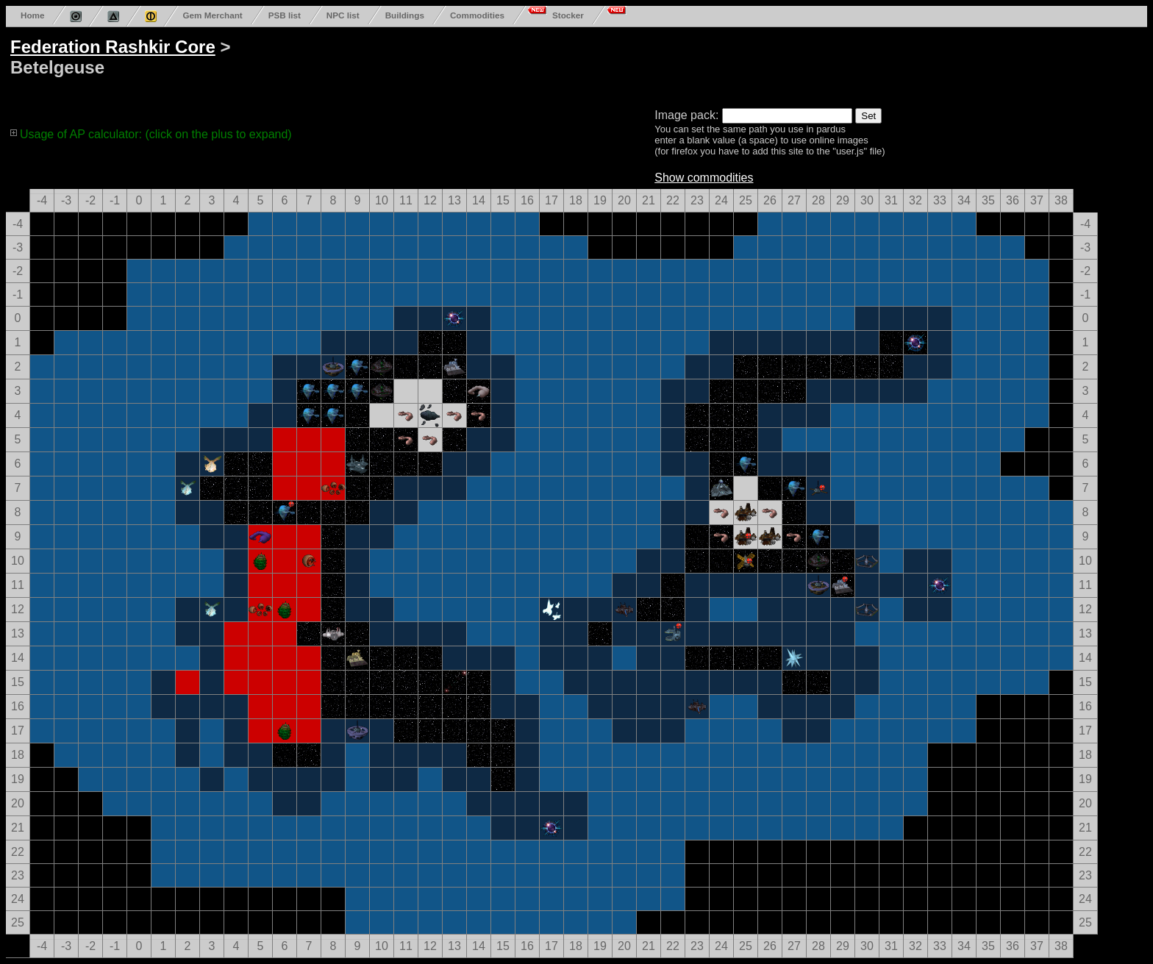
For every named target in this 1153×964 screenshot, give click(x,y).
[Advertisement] (567, 65)
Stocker (568, 15)
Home (32, 15)
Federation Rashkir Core (112, 47)
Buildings (404, 15)
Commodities (477, 15)
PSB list (284, 15)
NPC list (343, 15)
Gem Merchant (212, 15)
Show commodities (703, 177)
